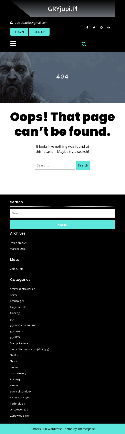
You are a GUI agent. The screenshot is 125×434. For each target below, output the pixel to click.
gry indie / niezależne (23, 325)
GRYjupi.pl (62, 8)
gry (12, 319)
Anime (14, 295)
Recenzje (15, 379)
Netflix (14, 355)
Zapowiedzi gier (20, 415)
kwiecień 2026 (18, 243)
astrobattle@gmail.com (29, 22)
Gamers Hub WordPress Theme (51, 429)
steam (14, 385)
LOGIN (19, 32)
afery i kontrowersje (22, 289)
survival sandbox (20, 391)
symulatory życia (20, 397)
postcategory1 (19, 373)
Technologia (17, 403)
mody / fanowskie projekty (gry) (29, 349)
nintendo (15, 367)
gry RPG (15, 337)
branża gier (17, 301)
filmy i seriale (18, 307)
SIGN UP (39, 32)
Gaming (15, 313)
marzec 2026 (17, 249)
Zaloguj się (16, 269)
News (13, 361)
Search (83, 165)
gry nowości (17, 331)
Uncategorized (19, 409)
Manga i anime (19, 343)
